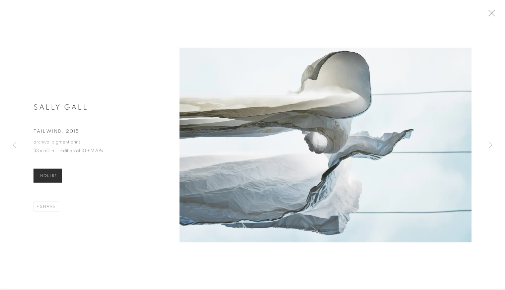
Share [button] (48, 209)
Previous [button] (14, 145)
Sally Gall (60, 109)
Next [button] (490, 145)
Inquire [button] (48, 178)
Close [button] (492, 15)
